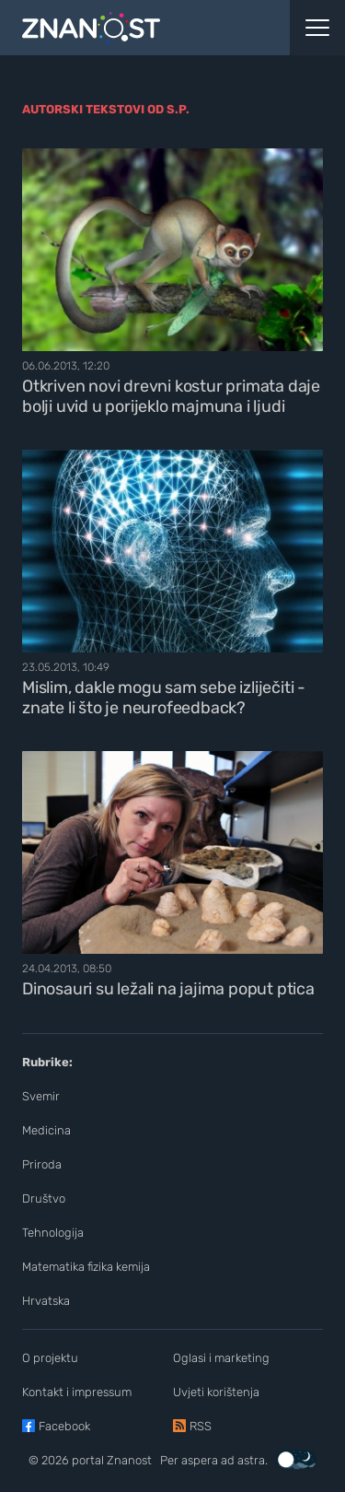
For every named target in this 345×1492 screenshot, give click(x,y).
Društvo (43, 1198)
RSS (201, 1426)
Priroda (42, 1164)
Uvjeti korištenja (216, 1392)
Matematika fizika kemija (86, 1267)
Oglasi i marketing (221, 1358)
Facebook (64, 1426)
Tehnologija (53, 1232)
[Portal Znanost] (129, 27)
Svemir (41, 1096)
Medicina (46, 1130)
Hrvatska (46, 1301)
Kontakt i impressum (77, 1392)
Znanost (129, 1460)
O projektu (50, 1358)
